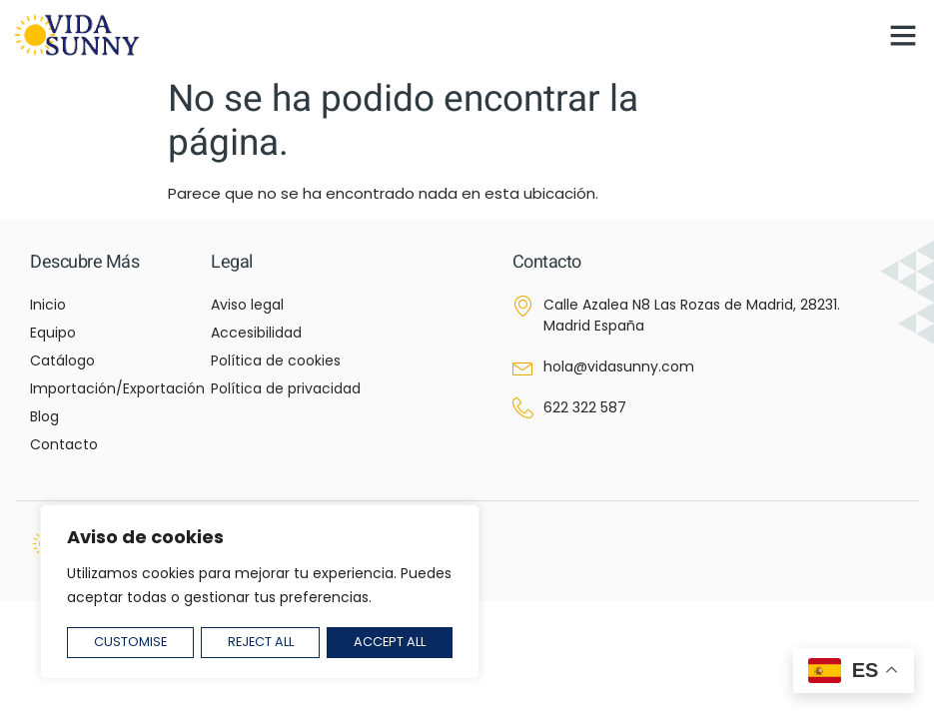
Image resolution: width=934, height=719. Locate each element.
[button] (903, 35)
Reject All (261, 642)
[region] (259, 592)
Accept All (390, 642)
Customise (130, 642)
